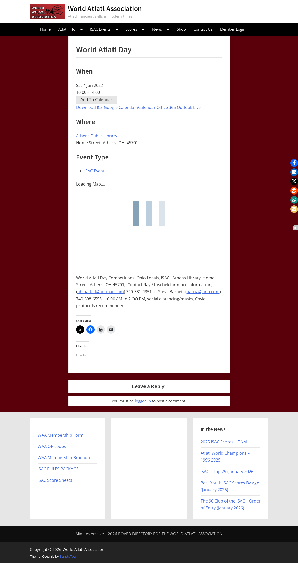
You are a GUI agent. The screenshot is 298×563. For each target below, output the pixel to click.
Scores (131, 29)
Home (45, 29)
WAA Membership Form (61, 435)
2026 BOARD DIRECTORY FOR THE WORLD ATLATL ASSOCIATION (165, 533)
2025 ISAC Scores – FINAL (224, 442)
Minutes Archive (90, 533)
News (157, 29)
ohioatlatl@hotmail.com (100, 291)
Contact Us (202, 29)
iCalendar (146, 107)
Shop (181, 29)
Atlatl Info (66, 29)
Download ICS (89, 107)
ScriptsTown (69, 556)
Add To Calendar (96, 100)
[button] (294, 163)
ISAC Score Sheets (55, 480)
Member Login (232, 29)
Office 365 (166, 107)
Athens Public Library (96, 136)
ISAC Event (94, 171)
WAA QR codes (52, 446)
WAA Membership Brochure (64, 457)
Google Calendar (120, 107)
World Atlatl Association (105, 8)
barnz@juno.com (203, 291)
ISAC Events (100, 29)
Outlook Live (189, 107)
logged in (143, 400)
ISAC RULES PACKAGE (58, 469)
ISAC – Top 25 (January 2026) (228, 471)
